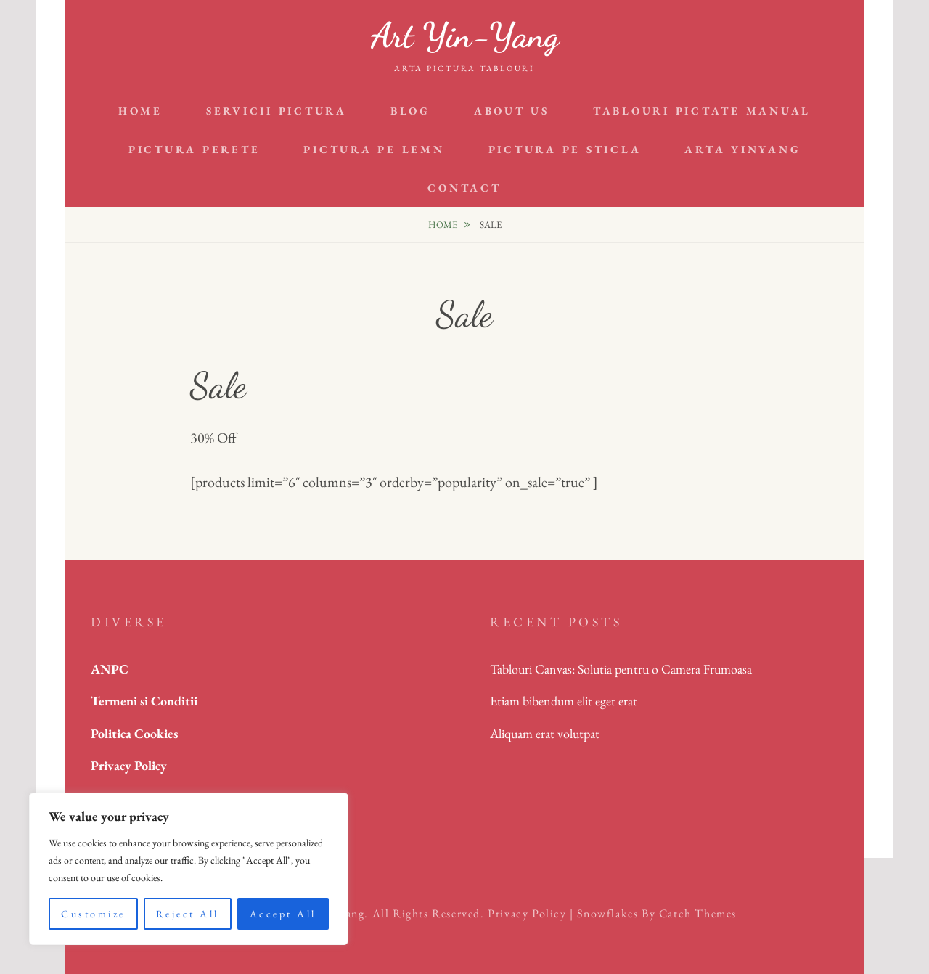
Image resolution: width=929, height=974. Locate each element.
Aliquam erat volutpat (544, 733)
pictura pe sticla (565, 149)
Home (140, 111)
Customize (93, 913)
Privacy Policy (527, 913)
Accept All (283, 913)
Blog (410, 111)
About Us (511, 111)
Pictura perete (194, 149)
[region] (188, 869)
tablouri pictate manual (702, 111)
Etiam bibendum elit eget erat (563, 700)
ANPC (109, 668)
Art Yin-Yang (465, 35)
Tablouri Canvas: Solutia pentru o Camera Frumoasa (621, 668)
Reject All (187, 913)
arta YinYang (742, 149)
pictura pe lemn (373, 149)
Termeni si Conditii (144, 700)
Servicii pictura (276, 111)
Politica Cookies (134, 733)
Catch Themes (698, 913)
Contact (464, 188)
